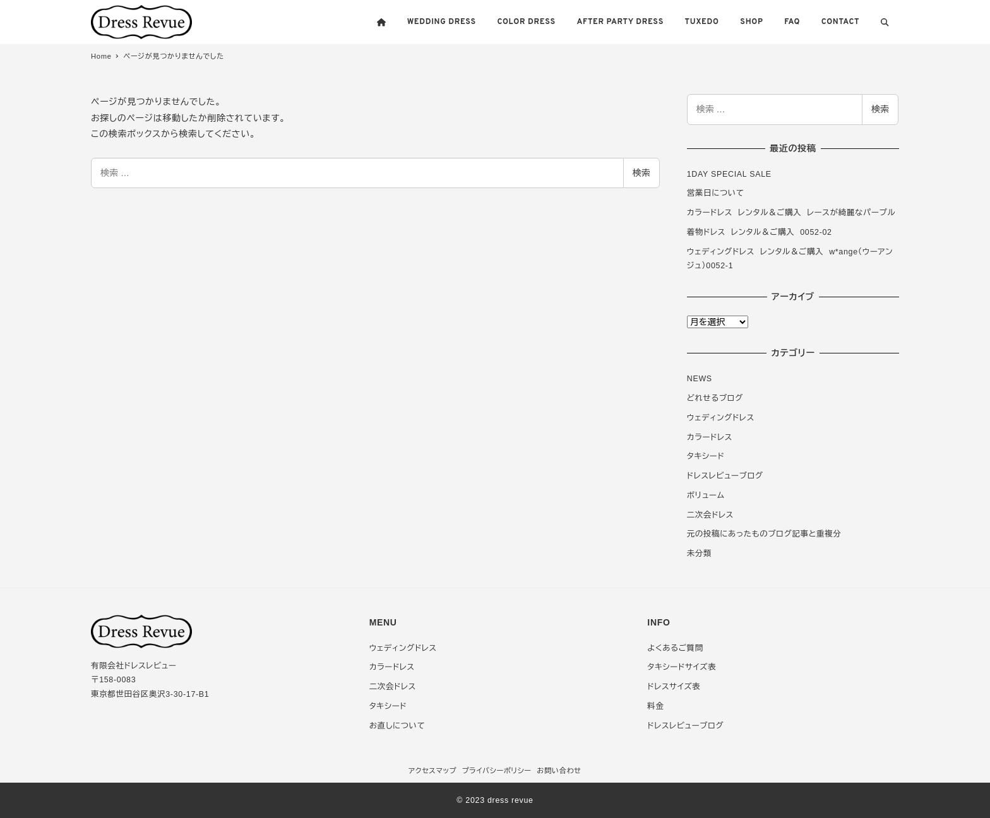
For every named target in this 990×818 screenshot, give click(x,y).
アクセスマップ (432, 770)
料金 (655, 706)
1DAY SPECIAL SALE (729, 174)
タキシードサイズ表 (681, 667)
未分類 (699, 553)
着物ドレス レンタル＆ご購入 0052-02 (759, 232)
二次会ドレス (710, 515)
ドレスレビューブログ (725, 475)
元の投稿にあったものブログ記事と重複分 (764, 534)
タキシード (706, 456)
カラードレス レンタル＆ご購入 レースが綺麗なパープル (791, 212)
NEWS (699, 378)
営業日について (715, 193)
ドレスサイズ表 (673, 686)
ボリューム (706, 495)
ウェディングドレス (720, 417)
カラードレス (709, 437)
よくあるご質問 (675, 648)
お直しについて (397, 725)
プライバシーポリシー (497, 770)
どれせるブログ (715, 398)
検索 (641, 173)
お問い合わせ (559, 770)
